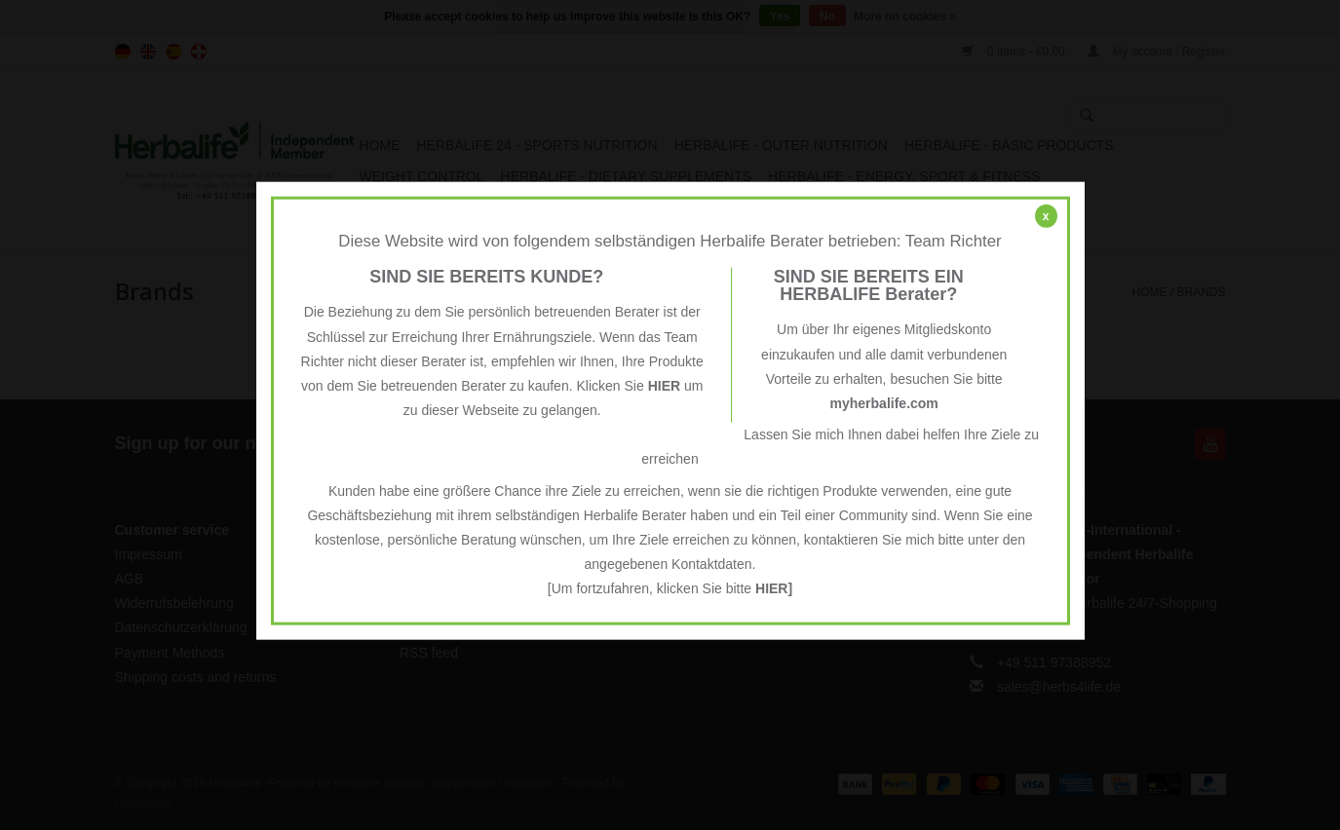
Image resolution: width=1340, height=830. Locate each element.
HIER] (773, 588)
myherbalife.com (884, 403)
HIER (664, 386)
